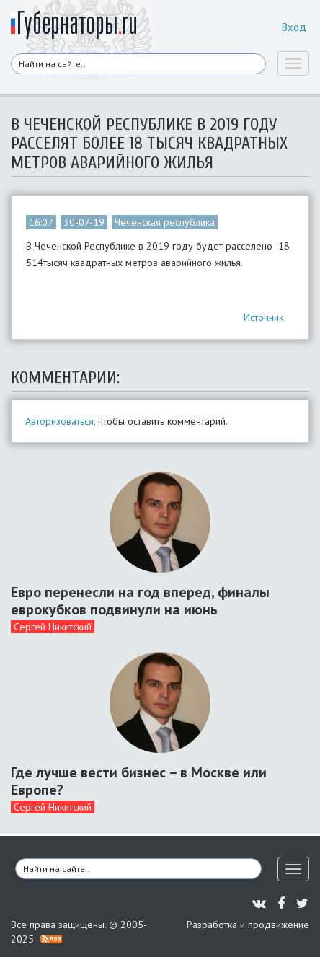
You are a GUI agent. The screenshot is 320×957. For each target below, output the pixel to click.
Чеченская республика (165, 222)
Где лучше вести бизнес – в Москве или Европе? (139, 781)
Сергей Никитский (53, 626)
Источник (263, 317)
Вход (294, 27)
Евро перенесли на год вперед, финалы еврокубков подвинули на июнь (140, 600)
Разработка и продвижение (248, 924)
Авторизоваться (59, 421)
